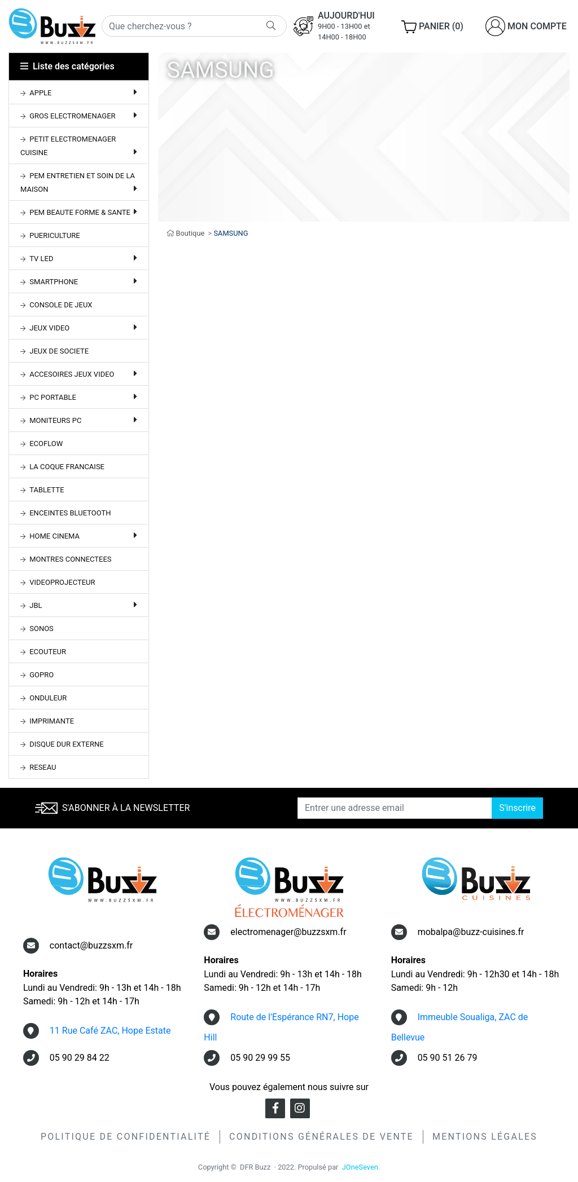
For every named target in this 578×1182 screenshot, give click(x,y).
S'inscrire (517, 807)
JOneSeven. (361, 1167)
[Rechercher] (194, 26)
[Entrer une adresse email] (394, 808)
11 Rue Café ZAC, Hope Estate (110, 1030)
